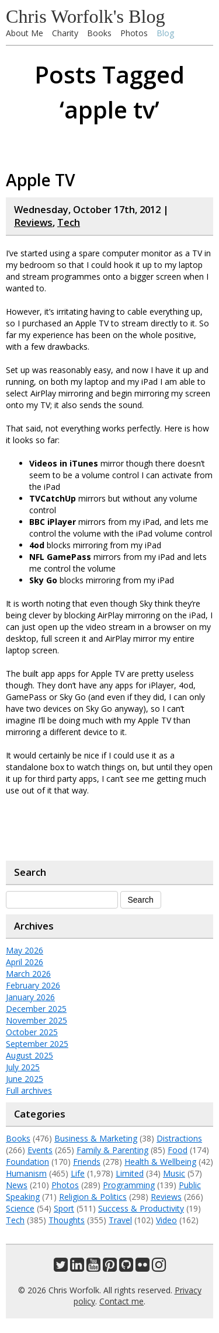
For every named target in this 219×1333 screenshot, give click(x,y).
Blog (165, 33)
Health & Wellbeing (160, 1161)
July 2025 (23, 1067)
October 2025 (32, 1032)
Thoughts (66, 1220)
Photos (134, 33)
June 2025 (24, 1078)
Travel (120, 1220)
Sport (64, 1208)
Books (99, 33)
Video (166, 1220)
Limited (130, 1173)
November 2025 (36, 1020)
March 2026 (28, 973)
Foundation (27, 1161)
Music (174, 1173)
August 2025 (29, 1055)
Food (177, 1150)
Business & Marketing (95, 1138)
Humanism (26, 1173)
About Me (24, 33)
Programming (129, 1185)
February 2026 (33, 985)
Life (78, 1173)
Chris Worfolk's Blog (85, 16)
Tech (68, 222)
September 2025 (37, 1043)
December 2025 (36, 1008)
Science (20, 1208)
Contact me (121, 1301)
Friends (86, 1161)
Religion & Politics (93, 1196)
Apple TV (40, 180)
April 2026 (24, 961)
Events (40, 1150)
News (16, 1185)
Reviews (33, 222)
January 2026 (30, 997)
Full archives (29, 1090)
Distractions (179, 1138)
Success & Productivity (141, 1208)
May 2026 (24, 950)
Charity (65, 33)
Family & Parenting (112, 1150)
